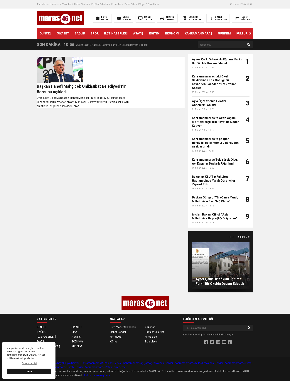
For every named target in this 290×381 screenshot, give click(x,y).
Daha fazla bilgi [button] (29, 363)
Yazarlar (66, 4)
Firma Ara (116, 4)
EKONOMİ (172, 33)
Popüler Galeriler (99, 4)
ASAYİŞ (138, 33)
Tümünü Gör (243, 237)
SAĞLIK (80, 33)
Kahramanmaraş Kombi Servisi (65, 367)
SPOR (95, 33)
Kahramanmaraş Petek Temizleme (105, 367)
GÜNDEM (224, 33)
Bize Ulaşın (153, 4)
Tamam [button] (28, 371)
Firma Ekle (129, 4)
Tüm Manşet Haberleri (48, 4)
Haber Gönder (81, 4)
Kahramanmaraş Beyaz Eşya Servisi (58, 363)
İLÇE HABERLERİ (116, 33)
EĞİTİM (154, 33)
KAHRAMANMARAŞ (198, 33)
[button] (250, 33)
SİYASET (63, 33)
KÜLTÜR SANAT (247, 33)
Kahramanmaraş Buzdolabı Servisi (101, 363)
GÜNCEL (45, 33)
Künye (141, 4)
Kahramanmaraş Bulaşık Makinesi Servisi (199, 363)
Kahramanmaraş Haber (98, 375)
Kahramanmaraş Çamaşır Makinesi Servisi (148, 363)
